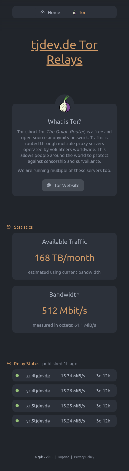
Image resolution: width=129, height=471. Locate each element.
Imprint (63, 457)
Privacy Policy (84, 457)
